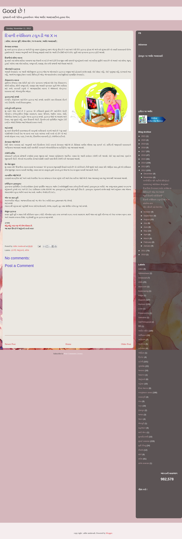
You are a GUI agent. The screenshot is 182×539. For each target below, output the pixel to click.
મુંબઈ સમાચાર (144, 441)
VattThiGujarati (144, 322)
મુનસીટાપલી (143, 437)
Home (68, 344)
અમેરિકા (141, 344)
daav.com (142, 286)
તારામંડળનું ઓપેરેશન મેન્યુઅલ (155, 184)
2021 (143, 136)
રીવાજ (140, 450)
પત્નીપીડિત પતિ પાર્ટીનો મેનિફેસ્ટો (156, 181)
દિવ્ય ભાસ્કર (143, 388)
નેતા (140, 401)
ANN (140, 282)
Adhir (140, 269)
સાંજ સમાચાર (143, 463)
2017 (143, 151)
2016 (143, 155)
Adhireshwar (143, 273)
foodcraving (143, 291)
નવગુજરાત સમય (145, 392)
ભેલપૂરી (141, 423)
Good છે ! (13, 11)
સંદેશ (27, 250)
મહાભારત (142, 428)
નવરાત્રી (141, 397)
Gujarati (141, 300)
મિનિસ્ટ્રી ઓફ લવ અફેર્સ (153, 192)
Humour (141, 304)
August (147, 219)
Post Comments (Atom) (73, 353)
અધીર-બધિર (143, 331)
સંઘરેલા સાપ (148, 203)
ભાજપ (140, 415)
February (148, 242)
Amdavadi (142, 278)
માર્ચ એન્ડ (142, 432)
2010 (143, 254)
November (148, 177)
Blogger (109, 533)
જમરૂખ (141, 375)
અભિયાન (142, 335)
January (147, 246)
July (146, 223)
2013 (143, 166)
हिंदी (139, 326)
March (147, 238)
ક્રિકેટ (141, 357)
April (146, 234)
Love (140, 309)
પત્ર (140, 406)
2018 (143, 147)
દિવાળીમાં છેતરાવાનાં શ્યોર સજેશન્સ (157, 188)
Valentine (142, 317)
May (146, 231)
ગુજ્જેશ (141, 366)
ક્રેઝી (13, 250)
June (146, 227)
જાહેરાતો (20, 250)
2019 (143, 144)
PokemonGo (143, 313)
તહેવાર (141, 384)
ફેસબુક (141, 410)
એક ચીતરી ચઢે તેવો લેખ (152, 207)
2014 (143, 163)
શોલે (140, 454)
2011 (143, 251)
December (148, 174)
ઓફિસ (141, 353)
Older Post (126, 344)
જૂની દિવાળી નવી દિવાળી (152, 196)
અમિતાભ (141, 339)
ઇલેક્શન (141, 348)
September (149, 216)
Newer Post (10, 344)
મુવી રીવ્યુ (142, 445)
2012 (143, 170)
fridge (140, 295)
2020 (143, 140)
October (147, 212)
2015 (143, 159)
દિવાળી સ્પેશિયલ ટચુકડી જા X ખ (156, 199)
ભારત (140, 419)
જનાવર (141, 370)
